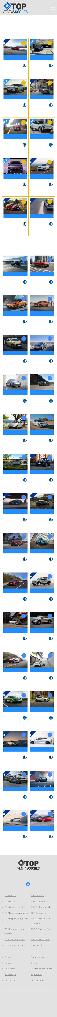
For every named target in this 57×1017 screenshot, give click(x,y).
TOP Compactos (39, 901)
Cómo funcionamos (40, 957)
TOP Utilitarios (11, 901)
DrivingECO (10, 980)
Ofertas (34, 963)
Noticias (8, 963)
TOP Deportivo (38, 913)
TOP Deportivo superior (16, 919)
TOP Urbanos (37, 895)
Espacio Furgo (38, 980)
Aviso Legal (10, 974)
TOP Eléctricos (38, 945)
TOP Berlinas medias (15, 907)
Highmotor (36, 974)
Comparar (10, 969)
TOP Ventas (10, 895)
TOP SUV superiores (14, 945)
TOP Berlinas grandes (41, 907)
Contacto (9, 957)
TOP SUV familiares (40, 939)
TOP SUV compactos (15, 939)
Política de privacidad (41, 969)
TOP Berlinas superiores (16, 913)
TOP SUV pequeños (40, 929)
